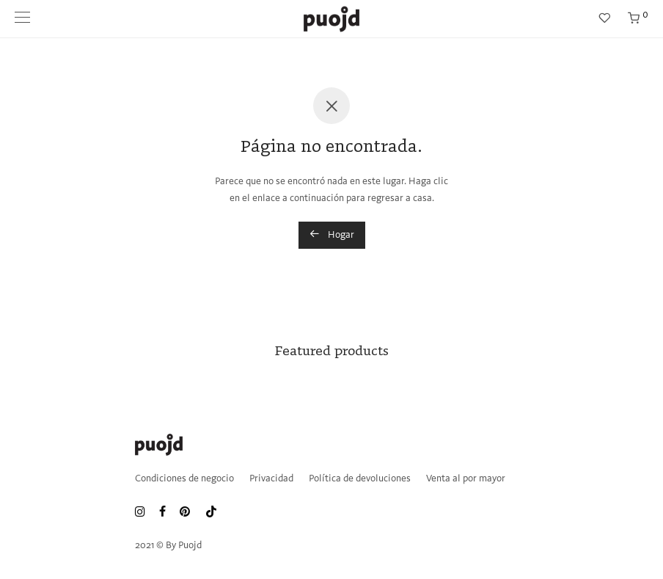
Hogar (331, 234)
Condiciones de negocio (184, 479)
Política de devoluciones (360, 479)
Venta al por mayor (465, 479)
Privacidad (271, 479)
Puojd (190, 545)
